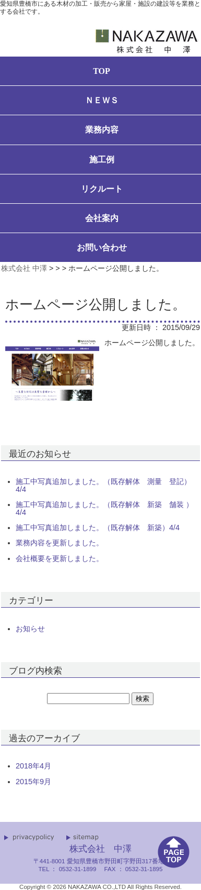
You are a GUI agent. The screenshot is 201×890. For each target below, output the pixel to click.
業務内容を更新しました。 (59, 542)
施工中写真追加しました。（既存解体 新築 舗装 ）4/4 (104, 508)
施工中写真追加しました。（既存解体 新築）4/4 (98, 527)
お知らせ (30, 628)
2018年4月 (33, 766)
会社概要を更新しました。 (59, 558)
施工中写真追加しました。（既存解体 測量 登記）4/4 (103, 485)
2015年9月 (33, 781)
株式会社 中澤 (24, 268)
